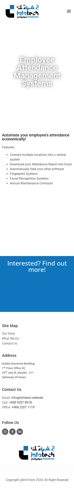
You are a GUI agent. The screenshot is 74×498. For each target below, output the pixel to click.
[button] (69, 11)
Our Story (8, 333)
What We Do (10, 338)
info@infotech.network (27, 398)
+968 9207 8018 (20, 402)
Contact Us (9, 343)
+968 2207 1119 (23, 407)
